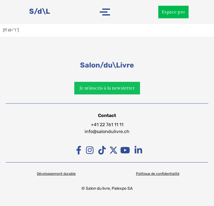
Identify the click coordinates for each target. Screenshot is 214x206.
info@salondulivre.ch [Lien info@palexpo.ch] (107, 131)
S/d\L (39, 11)
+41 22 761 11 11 (107, 124)
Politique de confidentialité (157, 174)
